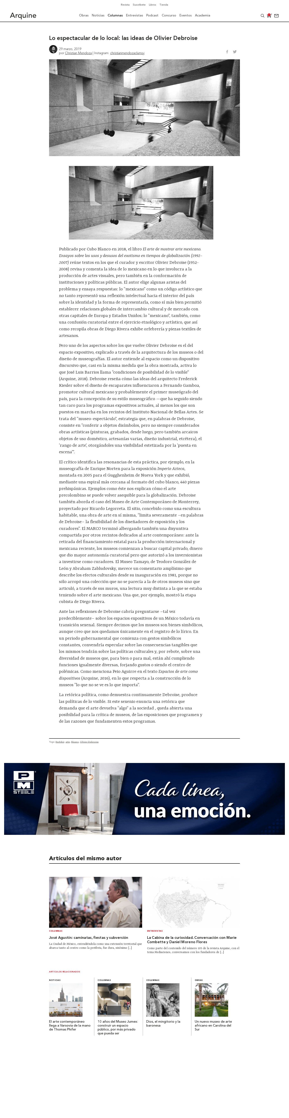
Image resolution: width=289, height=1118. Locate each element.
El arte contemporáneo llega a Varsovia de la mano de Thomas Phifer (70, 1025)
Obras (199, 980)
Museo (75, 741)
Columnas (55, 931)
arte (68, 741)
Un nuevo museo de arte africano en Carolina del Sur (213, 1025)
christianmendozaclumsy (127, 53)
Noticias (54, 980)
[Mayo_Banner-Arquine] (144, 834)
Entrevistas (155, 931)
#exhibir (59, 741)
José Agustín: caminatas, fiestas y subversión (88, 938)
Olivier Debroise (89, 741)
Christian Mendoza (78, 53)
